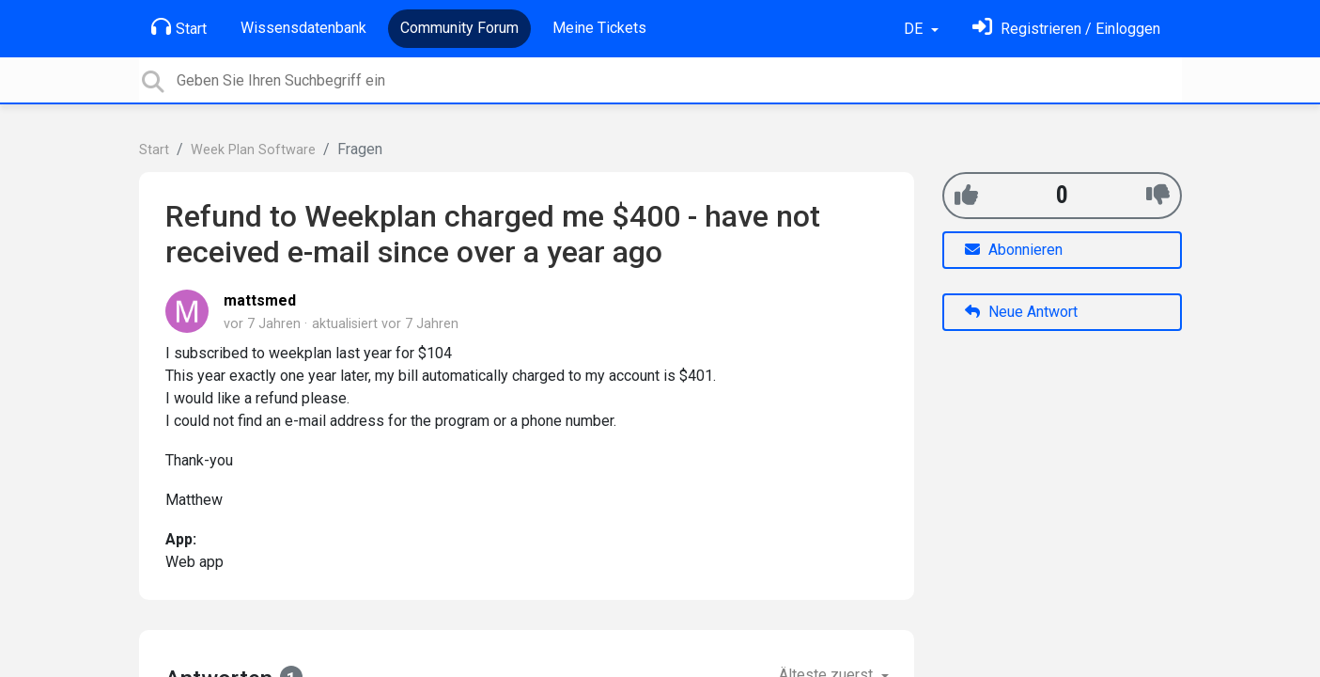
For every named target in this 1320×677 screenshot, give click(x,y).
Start (179, 27)
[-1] (1158, 195)
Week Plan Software (253, 150)
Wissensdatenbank (303, 28)
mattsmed (260, 300)
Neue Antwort (1021, 312)
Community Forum (459, 28)
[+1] (966, 195)
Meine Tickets (599, 28)
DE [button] (915, 29)
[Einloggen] (1066, 28)
